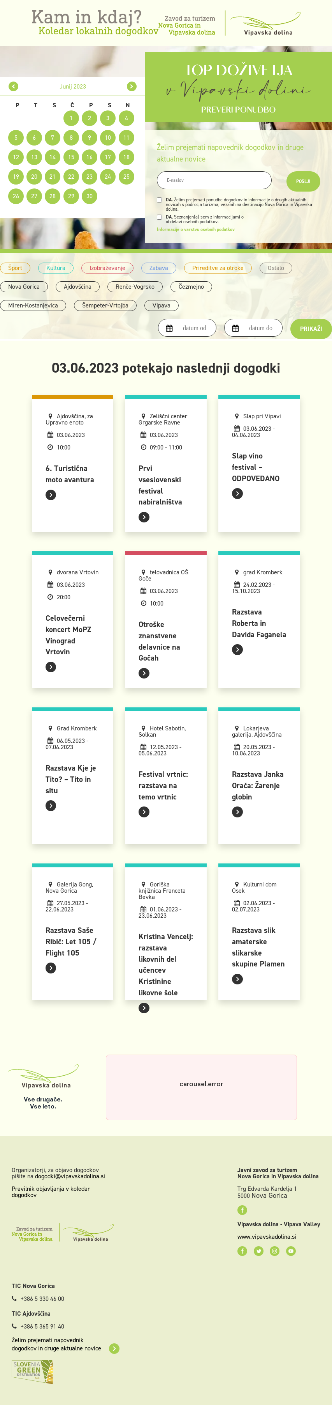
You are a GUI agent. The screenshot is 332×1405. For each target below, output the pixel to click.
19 (16, 176)
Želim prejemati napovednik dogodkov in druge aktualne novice (65, 1344)
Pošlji (303, 181)
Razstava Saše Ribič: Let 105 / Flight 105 (71, 941)
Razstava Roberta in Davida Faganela (259, 623)
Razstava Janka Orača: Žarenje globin (258, 785)
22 (71, 176)
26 (16, 196)
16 (89, 157)
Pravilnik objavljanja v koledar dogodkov (51, 1192)
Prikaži (311, 329)
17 (108, 157)
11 (126, 137)
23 (89, 176)
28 (52, 196)
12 (16, 157)
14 (52, 157)
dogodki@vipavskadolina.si (70, 1176)
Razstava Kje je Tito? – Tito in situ (71, 779)
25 (126, 176)
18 (126, 157)
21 (52, 176)
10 (108, 137)
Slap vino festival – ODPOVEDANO (255, 467)
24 (108, 176)
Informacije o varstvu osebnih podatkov (196, 229)
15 (71, 157)
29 (71, 196)
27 (34, 196)
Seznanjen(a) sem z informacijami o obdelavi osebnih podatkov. (205, 219)
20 (34, 176)
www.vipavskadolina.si (266, 1237)
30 (89, 196)
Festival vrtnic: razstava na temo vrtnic (163, 785)
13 (34, 157)
